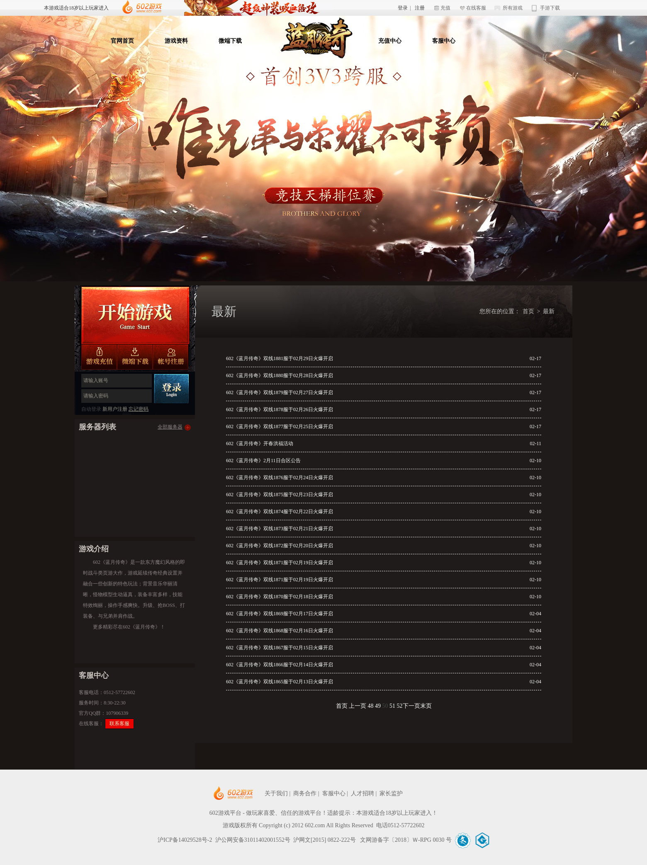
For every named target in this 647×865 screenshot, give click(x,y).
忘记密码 (138, 409)
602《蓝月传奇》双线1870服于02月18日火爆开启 (279, 596)
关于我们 (276, 793)
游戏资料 (176, 41)
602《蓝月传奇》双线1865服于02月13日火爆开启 (279, 682)
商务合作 (304, 793)
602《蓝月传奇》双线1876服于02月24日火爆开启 (279, 477)
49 (378, 706)
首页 (528, 311)
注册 (420, 8)
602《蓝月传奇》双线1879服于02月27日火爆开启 (279, 392)
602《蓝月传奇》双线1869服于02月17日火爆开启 (279, 613)
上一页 (357, 706)
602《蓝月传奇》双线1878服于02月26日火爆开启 (279, 409)
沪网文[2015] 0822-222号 (325, 840)
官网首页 (122, 41)
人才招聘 (362, 793)
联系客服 (119, 723)
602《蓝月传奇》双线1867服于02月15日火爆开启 (279, 648)
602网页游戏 (258, 793)
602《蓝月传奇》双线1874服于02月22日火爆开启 (279, 511)
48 (371, 706)
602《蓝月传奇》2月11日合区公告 (263, 460)
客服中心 (443, 41)
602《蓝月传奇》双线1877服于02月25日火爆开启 (279, 426)
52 (400, 706)
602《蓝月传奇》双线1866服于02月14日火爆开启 (279, 665)
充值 (445, 8)
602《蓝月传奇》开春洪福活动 (259, 443)
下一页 (411, 706)
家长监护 (391, 793)
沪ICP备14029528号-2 (185, 840)
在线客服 (476, 8)
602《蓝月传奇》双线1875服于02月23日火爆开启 (279, 494)
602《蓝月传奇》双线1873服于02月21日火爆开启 (279, 528)
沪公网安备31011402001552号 (252, 840)
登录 (403, 8)
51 (392, 706)
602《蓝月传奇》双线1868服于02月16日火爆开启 (279, 631)
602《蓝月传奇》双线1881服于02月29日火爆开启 (279, 358)
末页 (426, 706)
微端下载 (230, 41)
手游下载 (550, 8)
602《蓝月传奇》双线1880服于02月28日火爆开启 (279, 375)
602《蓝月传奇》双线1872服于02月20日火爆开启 (279, 545)
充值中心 (389, 41)
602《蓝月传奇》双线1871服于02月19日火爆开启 (279, 562)
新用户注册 (114, 409)
